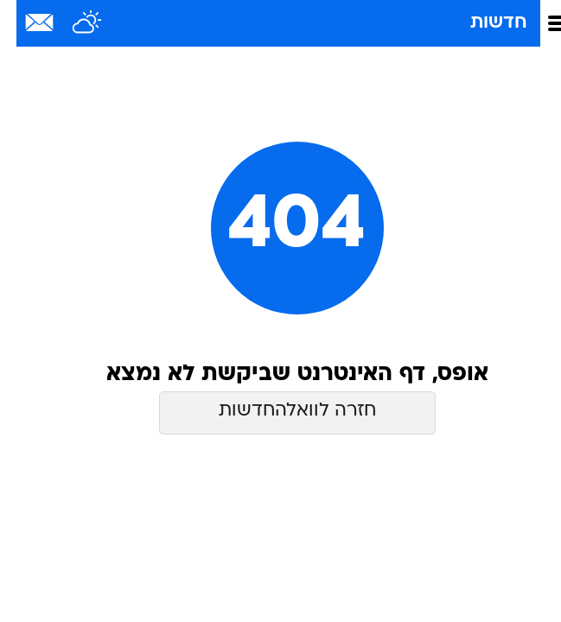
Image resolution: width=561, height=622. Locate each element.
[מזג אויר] (71, 23)
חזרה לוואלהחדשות (281, 411)
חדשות (482, 23)
